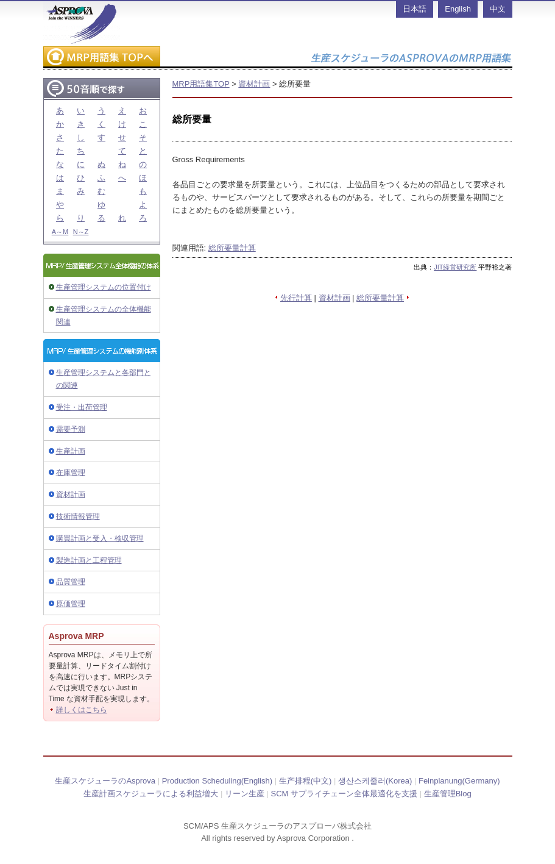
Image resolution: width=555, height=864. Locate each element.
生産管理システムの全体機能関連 (103, 315)
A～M (60, 231)
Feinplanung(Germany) (459, 780)
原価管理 (70, 603)
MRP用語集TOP (201, 83)
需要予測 (70, 429)
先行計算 (296, 297)
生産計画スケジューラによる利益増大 (150, 793)
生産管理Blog (448, 793)
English (458, 8)
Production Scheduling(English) (217, 780)
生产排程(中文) (305, 780)
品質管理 (70, 581)
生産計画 (70, 451)
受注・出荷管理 (81, 407)
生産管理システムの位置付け (103, 287)
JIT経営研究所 (455, 267)
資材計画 (70, 494)
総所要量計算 (232, 247)
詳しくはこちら (81, 709)
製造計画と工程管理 (89, 560)
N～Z (81, 231)
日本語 (414, 8)
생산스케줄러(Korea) (375, 780)
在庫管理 (70, 472)
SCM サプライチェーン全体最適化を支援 (344, 793)
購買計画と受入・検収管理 (100, 538)
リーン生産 (244, 793)
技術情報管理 (78, 516)
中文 (498, 8)
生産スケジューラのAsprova (105, 780)
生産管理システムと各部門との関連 (103, 379)
